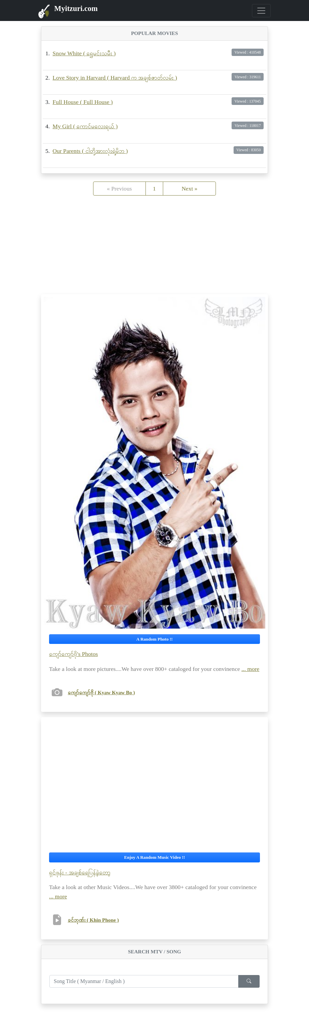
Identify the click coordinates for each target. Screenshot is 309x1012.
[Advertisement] (154, 247)
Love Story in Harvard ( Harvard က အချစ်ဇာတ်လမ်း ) (115, 77)
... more (250, 669)
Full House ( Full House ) (83, 102)
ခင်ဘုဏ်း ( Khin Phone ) (93, 920)
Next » (189, 188)
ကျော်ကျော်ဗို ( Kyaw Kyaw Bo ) (101, 692)
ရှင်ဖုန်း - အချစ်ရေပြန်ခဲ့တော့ (79, 872)
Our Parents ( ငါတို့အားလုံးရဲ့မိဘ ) (90, 151)
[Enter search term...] (144, 981)
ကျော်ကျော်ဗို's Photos (73, 654)
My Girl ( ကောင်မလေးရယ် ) (85, 126)
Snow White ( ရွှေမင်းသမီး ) (84, 53)
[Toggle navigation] (261, 10)
